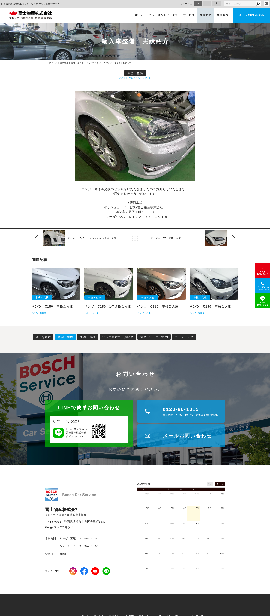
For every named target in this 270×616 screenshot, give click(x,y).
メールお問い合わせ (252, 15)
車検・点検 (88, 337)
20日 (184, 538)
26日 (172, 553)
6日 (184, 508)
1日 (209, 493)
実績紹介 (206, 15)
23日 (222, 538)
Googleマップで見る (59, 527)
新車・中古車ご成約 (154, 337)
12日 (172, 523)
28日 (159, 493)
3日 (147, 508)
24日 (147, 553)
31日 (197, 493)
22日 (209, 538)
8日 (209, 508)
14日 (197, 523)
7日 (197, 508)
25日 (159, 553)
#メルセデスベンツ (130, 78)
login (266, 3)
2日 (222, 493)
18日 (159, 538)
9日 (222, 508)
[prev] (217, 484)
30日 (184, 493)
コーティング (184, 337)
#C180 (147, 78)
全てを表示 (43, 337)
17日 (147, 538)
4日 (159, 508)
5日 (172, 508)
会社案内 (222, 15)
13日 (184, 523)
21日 (197, 538)
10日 (147, 523)
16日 (222, 523)
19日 (172, 538)
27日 (147, 493)
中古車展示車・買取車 (117, 337)
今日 (210, 484)
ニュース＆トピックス (163, 15)
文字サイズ (186, 3)
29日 (172, 493)
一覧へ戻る (135, 238)
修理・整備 (135, 73)
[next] (222, 484)
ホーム (139, 15)
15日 (209, 523)
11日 (159, 523)
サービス (189, 15)
